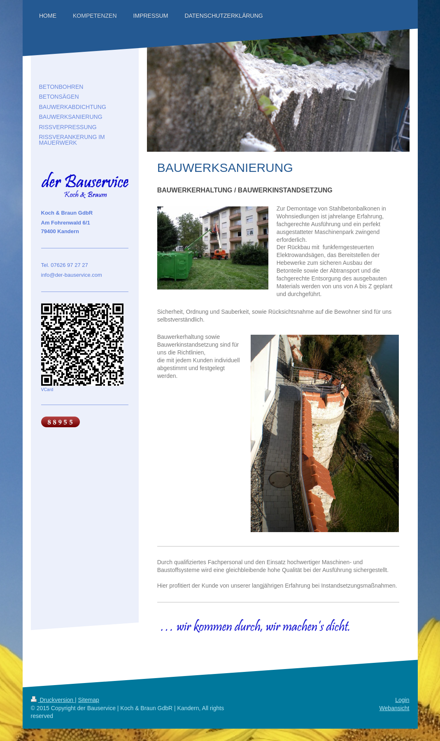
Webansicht (394, 708)
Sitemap (88, 700)
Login (402, 700)
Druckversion (53, 700)
